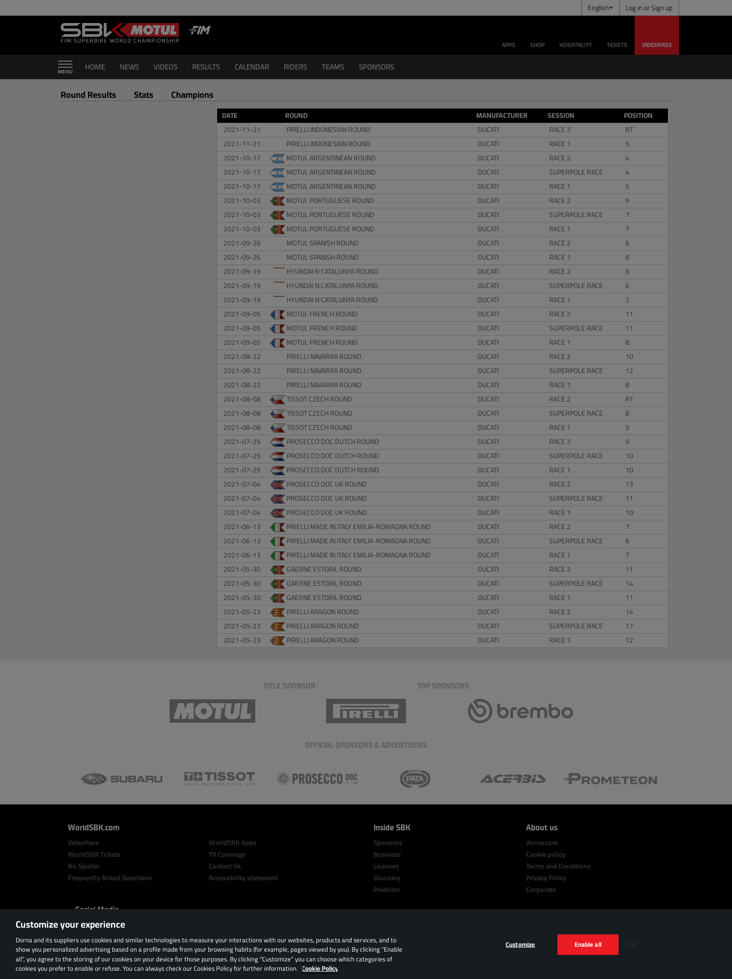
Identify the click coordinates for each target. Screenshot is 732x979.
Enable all (588, 944)
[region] (366, 944)
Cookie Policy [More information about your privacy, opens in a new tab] (320, 968)
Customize (520, 944)
